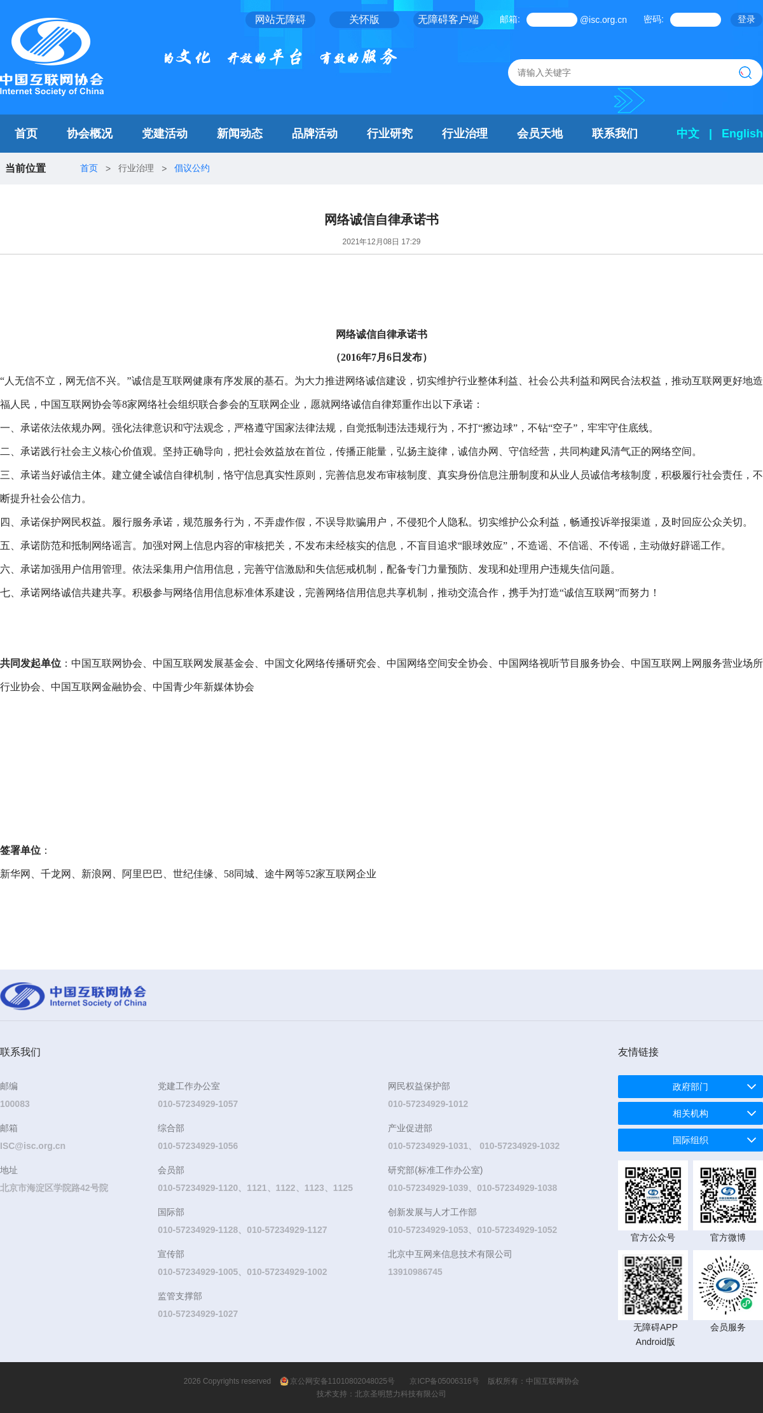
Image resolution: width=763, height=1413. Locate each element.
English (742, 133)
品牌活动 (315, 133)
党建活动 (165, 133)
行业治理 (465, 133)
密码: (653, 19)
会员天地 (540, 133)
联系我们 (615, 133)
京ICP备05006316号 (444, 1381)
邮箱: (510, 19)
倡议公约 (192, 168)
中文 (688, 133)
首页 (26, 133)
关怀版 (364, 19)
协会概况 (90, 133)
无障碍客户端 (448, 19)
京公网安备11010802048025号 (342, 1381)
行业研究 (390, 133)
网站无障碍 (280, 19)
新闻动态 (240, 133)
